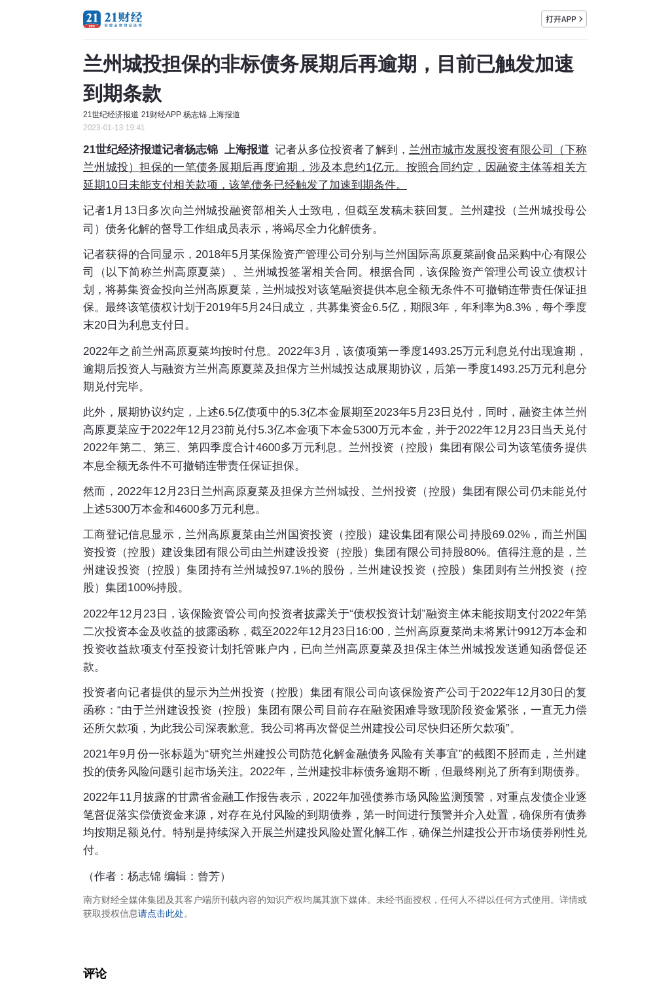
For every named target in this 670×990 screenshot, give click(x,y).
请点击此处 (161, 913)
